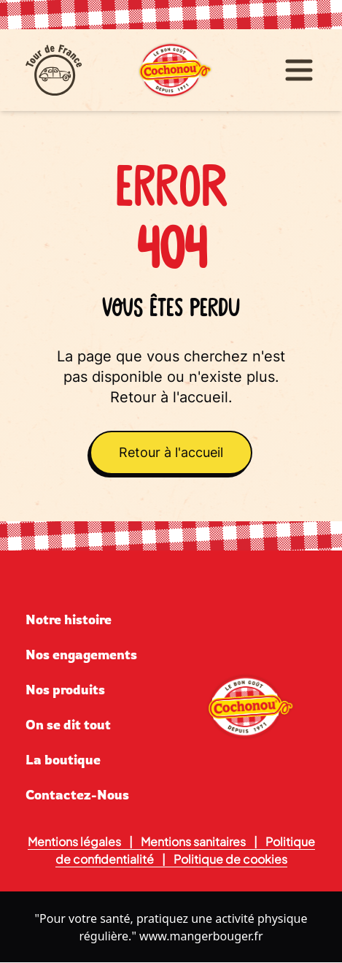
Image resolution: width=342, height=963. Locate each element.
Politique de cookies (230, 859)
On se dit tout (68, 724)
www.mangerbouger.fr (201, 936)
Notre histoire (69, 619)
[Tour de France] (77, 70)
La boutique (63, 759)
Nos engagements (81, 654)
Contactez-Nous (77, 794)
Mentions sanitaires (193, 841)
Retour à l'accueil (171, 452)
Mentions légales (74, 841)
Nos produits (65, 689)
